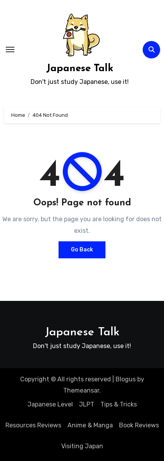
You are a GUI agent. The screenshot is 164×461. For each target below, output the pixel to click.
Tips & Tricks (118, 404)
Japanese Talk (79, 68)
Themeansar (81, 390)
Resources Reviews (33, 425)
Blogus (126, 379)
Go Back (82, 249)
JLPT (86, 404)
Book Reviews (139, 425)
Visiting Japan (82, 446)
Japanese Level (50, 404)
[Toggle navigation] (10, 49)
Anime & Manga (90, 425)
